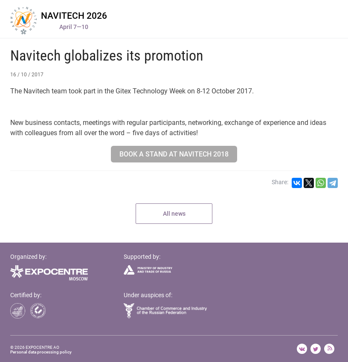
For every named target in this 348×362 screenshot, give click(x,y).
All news (174, 213)
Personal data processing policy (41, 352)
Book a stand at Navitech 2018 (174, 154)
